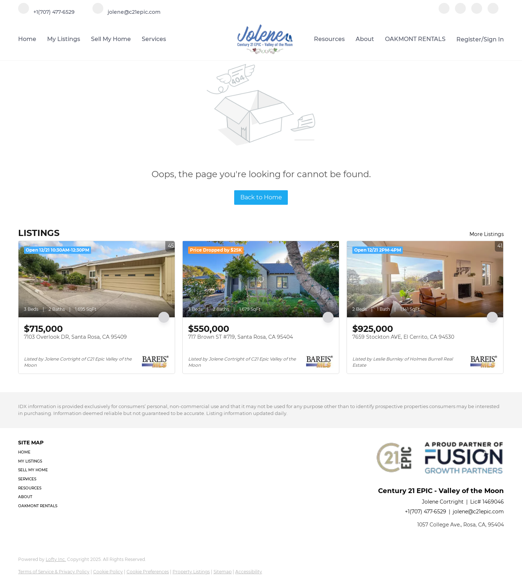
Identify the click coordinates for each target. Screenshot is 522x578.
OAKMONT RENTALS (415, 39)
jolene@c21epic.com (478, 511)
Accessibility (248, 571)
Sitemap (223, 571)
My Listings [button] (63, 39)
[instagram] (476, 11)
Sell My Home (111, 39)
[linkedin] (460, 11)
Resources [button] (329, 39)
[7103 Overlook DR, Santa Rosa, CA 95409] (96, 279)
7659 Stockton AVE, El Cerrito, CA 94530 (403, 337)
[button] (40, 452)
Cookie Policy (108, 571)
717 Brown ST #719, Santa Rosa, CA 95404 (240, 337)
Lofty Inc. (56, 559)
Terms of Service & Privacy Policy (54, 571)
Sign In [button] (494, 39)
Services (154, 39)
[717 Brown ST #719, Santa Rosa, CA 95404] (261, 279)
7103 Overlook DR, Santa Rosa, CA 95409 (75, 337)
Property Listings (191, 571)
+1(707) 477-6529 (425, 511)
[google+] (493, 11)
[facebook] (444, 11)
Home (27, 39)
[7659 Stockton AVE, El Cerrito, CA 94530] (425, 279)
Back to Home (261, 197)
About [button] (365, 39)
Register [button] (468, 39)
